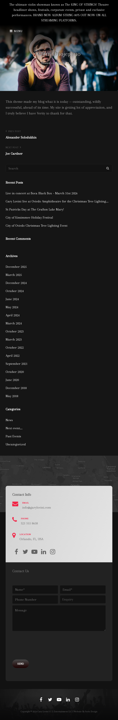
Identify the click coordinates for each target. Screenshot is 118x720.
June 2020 (12, 380)
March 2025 (14, 275)
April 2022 (13, 355)
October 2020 (15, 372)
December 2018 (16, 388)
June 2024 (12, 299)
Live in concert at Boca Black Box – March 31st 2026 (42, 193)
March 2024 (14, 323)
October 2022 (15, 347)
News (9, 420)
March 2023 (14, 339)
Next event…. (14, 428)
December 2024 (16, 283)
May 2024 (12, 307)
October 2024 (15, 291)
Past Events (13, 436)
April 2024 (13, 315)
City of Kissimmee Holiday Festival (29, 217)
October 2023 (15, 331)
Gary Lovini (43, 711)
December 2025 (16, 267)
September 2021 (16, 364)
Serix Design (91, 711)
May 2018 (12, 396)
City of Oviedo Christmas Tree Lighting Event (36, 225)
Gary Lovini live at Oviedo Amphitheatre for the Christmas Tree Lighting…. (57, 201)
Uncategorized (16, 444)
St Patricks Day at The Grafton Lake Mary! (35, 209)
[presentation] (40, 647)
